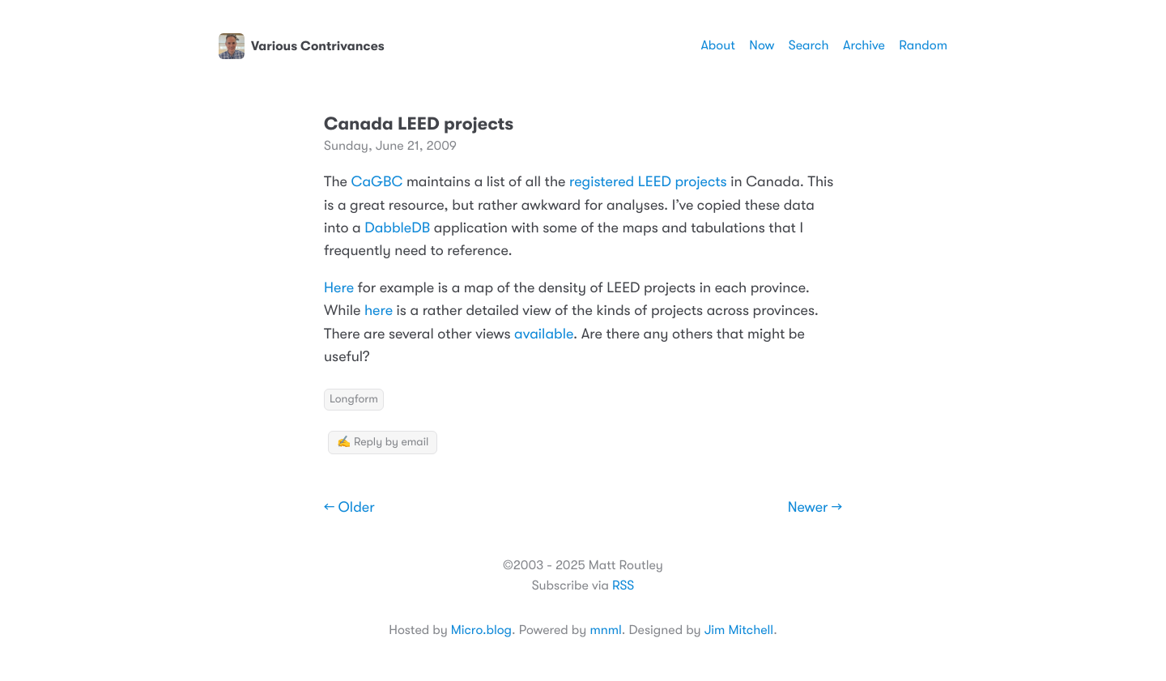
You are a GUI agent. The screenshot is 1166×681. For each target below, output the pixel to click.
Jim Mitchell (738, 630)
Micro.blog (481, 630)
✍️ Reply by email (382, 442)
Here (339, 288)
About (717, 45)
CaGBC (377, 182)
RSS (623, 585)
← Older (349, 508)
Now (761, 45)
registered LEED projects (648, 182)
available (543, 334)
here (378, 311)
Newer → (815, 508)
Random (923, 45)
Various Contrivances (302, 46)
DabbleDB (397, 228)
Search (809, 45)
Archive (864, 45)
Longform (354, 399)
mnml (605, 630)
